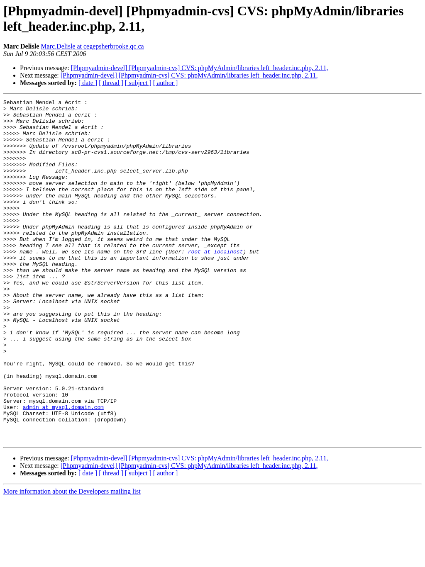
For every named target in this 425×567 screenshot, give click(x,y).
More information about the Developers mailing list (72, 559)
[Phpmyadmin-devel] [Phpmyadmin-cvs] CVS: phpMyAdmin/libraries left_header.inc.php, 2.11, (199, 67)
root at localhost (215, 282)
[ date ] (87, 82)
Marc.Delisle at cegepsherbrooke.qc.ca (92, 46)
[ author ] (165, 82)
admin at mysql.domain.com (63, 469)
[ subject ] (138, 82)
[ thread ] (111, 82)
